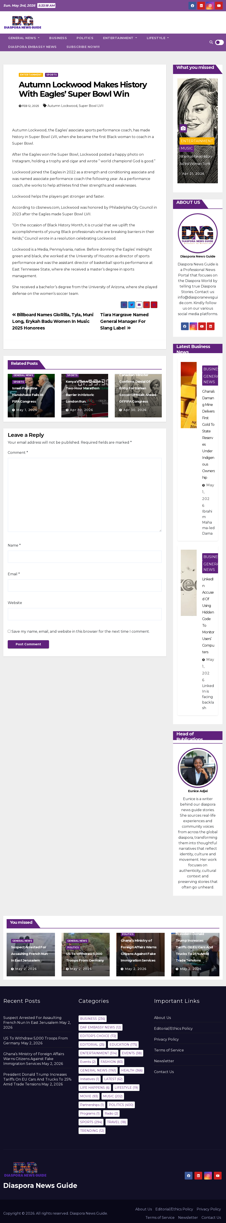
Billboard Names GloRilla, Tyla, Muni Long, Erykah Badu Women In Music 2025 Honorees (52, 321)
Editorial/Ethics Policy (173, 1028)
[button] (211, 42)
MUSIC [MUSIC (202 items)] (112, 1096)
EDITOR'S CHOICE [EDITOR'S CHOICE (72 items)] (98, 1036)
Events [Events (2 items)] (88, 1062)
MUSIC (187, 148)
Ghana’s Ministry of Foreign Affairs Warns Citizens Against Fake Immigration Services (33, 1059)
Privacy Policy (166, 1039)
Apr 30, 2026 (81, 410)
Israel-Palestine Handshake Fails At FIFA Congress (27, 394)
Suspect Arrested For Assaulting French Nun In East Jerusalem (29, 953)
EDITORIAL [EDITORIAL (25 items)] (92, 1045)
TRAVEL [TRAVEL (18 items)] (116, 1122)
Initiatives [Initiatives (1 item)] (89, 1079)
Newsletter (164, 1061)
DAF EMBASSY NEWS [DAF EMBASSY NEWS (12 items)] (100, 1027)
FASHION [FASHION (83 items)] (112, 1062)
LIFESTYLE (158, 38)
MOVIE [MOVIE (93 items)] (89, 1096)
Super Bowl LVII (91, 106)
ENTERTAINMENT (120, 38)
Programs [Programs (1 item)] (90, 1113)
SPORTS (51, 74)
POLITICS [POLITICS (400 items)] (121, 1105)
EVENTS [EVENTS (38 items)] (132, 1053)
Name (14, 545)
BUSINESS (58, 38)
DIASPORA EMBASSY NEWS (32, 47)
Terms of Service (169, 1050)
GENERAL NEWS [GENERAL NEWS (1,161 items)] (98, 1070)
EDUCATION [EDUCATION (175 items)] (123, 1045)
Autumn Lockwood (62, 106)
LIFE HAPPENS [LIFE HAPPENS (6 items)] (94, 1088)
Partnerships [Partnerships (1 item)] (92, 1105)
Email (14, 574)
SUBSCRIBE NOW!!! (83, 47)
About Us (162, 1018)
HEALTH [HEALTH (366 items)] (132, 1070)
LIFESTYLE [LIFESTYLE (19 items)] (126, 1088)
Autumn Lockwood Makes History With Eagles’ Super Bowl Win (83, 89)
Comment (18, 453)
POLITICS (85, 38)
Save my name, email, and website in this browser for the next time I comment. (80, 631)
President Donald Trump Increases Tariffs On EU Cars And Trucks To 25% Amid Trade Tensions (194, 947)
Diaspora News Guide (40, 1185)
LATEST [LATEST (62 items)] (113, 1079)
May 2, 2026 (26, 969)
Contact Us (164, 1072)
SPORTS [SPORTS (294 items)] (91, 1122)
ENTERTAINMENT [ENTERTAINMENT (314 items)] (98, 1053)
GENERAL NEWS (24, 38)
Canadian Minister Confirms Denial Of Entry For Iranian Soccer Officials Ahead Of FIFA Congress (137, 388)
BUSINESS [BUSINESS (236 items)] (92, 1019)
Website (15, 603)
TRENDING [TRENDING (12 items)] (92, 1131)
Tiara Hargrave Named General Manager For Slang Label (124, 321)
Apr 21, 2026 (193, 174)
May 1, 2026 (26, 410)
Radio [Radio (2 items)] (111, 1113)
